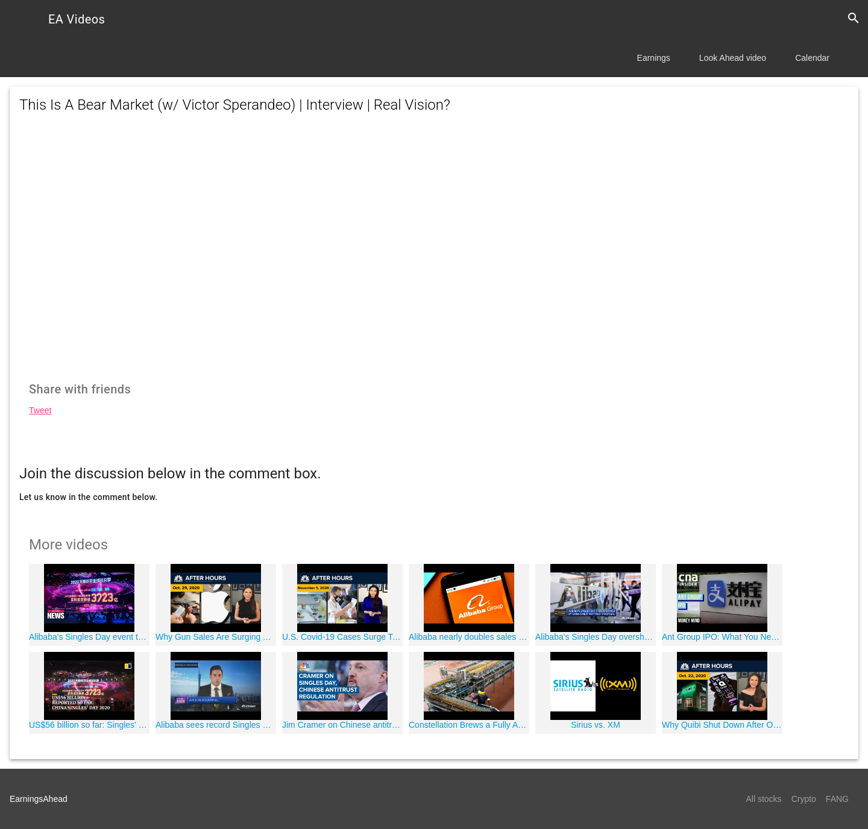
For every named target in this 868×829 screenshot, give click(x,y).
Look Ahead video (732, 58)
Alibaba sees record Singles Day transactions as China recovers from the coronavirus (216, 725)
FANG (837, 799)
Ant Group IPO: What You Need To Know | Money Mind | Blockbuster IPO (722, 637)
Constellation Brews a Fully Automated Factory (469, 725)
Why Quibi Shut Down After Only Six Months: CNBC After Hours (722, 725)
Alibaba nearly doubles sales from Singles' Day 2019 (469, 637)
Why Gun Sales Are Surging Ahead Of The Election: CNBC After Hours (216, 637)
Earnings (653, 58)
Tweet (40, 410)
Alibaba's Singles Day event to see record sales (89, 637)
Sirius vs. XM (595, 725)
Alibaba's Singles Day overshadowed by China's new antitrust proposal (595, 637)
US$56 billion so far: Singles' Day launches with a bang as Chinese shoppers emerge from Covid (89, 725)
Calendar (812, 58)
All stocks (764, 799)
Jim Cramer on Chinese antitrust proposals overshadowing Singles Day (342, 725)
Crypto (803, 799)
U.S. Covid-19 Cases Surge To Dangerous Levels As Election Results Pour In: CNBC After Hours (342, 637)
